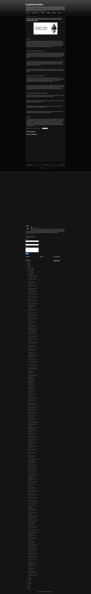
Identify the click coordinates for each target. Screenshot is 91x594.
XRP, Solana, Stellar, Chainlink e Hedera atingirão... (31, 381)
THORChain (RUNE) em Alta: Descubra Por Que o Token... (32, 491)
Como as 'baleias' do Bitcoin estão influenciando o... (32, 530)
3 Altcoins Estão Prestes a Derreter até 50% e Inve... (32, 519)
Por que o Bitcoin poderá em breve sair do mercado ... (32, 398)
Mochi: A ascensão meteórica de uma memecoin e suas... (32, 450)
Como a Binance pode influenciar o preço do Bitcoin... (31, 400)
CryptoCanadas (34, 4)
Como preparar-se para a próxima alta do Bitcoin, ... (32, 468)
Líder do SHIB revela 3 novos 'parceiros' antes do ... (32, 533)
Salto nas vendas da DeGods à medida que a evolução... (32, 513)
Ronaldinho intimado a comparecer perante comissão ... (31, 440)
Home (28, 12)
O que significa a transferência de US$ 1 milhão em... (31, 479)
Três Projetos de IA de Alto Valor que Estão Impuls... (32, 291)
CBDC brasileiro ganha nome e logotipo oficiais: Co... (32, 563)
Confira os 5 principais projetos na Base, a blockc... (31, 524)
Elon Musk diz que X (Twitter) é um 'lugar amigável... (32, 422)
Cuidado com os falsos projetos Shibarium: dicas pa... (32, 404)
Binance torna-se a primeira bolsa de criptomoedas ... (32, 557)
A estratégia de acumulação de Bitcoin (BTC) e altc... (32, 428)
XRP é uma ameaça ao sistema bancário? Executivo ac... (31, 282)
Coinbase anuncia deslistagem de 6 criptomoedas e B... (31, 378)
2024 (28, 265)
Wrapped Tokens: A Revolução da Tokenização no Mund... (32, 339)
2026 (28, 262)
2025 (28, 264)
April (28, 582)
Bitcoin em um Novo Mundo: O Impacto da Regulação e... (32, 285)
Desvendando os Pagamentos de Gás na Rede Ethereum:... (32, 353)
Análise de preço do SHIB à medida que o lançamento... (32, 506)
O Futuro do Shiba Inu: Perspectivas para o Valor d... (32, 294)
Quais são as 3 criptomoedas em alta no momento (32, 482)
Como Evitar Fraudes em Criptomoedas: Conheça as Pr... (32, 572)
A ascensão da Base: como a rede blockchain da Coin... (32, 465)
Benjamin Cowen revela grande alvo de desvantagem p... (31, 415)
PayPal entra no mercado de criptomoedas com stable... (32, 575)
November (30, 269)
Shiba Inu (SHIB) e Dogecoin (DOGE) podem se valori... (32, 375)
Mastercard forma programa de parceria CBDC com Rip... (32, 425)
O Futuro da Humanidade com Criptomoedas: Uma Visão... (32, 470)
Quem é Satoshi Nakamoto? (32, 317)
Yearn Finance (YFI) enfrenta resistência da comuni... (32, 304)
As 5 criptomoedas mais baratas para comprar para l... (32, 362)
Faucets (42, 12)
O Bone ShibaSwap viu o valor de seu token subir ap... (32, 279)
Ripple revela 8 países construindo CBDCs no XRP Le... (31, 488)
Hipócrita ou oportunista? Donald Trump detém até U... (32, 495)
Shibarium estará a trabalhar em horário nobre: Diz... (32, 359)
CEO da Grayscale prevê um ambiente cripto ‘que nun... (32, 289)
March (29, 583)
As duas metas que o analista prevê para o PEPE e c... (32, 548)
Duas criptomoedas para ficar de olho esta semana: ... (32, 328)
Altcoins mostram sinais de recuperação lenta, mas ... (32, 437)
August (29, 274)
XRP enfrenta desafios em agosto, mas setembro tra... (32, 333)
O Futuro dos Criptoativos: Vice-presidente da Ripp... (32, 331)
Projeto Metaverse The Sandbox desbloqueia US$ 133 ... (32, 510)
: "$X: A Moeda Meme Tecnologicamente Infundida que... (31, 569)
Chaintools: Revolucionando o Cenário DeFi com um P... (32, 343)
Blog (59, 12)
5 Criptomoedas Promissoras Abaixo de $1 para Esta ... (32, 474)
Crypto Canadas (35, 227)
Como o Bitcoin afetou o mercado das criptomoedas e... (31, 484)
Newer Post (29, 164)
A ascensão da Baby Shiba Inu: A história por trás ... (32, 413)
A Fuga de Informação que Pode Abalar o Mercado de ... (32, 365)
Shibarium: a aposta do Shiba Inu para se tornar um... (32, 337)
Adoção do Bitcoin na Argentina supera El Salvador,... (31, 306)
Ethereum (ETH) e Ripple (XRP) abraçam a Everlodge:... (31, 395)
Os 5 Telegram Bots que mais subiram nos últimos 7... (32, 501)
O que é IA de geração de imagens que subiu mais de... (32, 554)
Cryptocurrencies (35, 12)
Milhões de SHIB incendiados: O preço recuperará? (31, 372)
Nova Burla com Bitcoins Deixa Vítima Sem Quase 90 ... (32, 310)
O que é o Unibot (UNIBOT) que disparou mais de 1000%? (32, 550)
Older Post (62, 164)
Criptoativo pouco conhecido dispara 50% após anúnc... (32, 516)
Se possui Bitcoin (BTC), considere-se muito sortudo (31, 434)
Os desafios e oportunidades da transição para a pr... (32, 460)
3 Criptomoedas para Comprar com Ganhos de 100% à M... (32, 430)
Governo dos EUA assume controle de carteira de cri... (32, 297)
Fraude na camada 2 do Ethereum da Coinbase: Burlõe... (32, 410)
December (30, 268)
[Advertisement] (34, 180)
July (28, 577)
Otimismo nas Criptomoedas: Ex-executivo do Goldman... (32, 319)
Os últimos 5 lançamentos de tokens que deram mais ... (32, 504)
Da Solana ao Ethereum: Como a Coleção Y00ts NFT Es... (31, 539)
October (29, 271)
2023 (28, 267)
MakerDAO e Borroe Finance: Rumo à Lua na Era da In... (32, 535)
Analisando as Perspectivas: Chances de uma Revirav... (32, 315)
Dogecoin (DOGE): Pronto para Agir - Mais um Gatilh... (31, 323)
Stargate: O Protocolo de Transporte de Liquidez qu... (31, 301)
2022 (28, 585)
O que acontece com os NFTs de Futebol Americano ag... (31, 456)
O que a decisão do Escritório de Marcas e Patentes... (32, 407)
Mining (48, 12)
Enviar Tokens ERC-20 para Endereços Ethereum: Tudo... (32, 356)
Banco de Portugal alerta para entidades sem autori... (31, 453)
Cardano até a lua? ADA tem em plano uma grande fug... (32, 498)
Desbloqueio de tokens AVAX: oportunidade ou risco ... (31, 462)
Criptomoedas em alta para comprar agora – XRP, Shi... (32, 565)
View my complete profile (30, 234)
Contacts (54, 12)
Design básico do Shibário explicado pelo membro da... (31, 369)
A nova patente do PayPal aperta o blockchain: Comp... (31, 443)
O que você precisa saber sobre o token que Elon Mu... (31, 527)
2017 (28, 588)
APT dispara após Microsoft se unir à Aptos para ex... (32, 545)
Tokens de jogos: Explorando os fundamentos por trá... (32, 521)
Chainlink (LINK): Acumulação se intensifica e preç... (32, 559)
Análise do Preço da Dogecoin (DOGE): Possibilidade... (31, 542)
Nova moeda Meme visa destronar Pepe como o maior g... (31, 346)
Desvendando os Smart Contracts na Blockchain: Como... (32, 349)
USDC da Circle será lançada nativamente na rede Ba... (32, 276)
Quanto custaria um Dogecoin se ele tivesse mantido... (32, 391)
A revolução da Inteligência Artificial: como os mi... (32, 476)
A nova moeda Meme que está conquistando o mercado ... (31, 446)
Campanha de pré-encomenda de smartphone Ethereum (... (32, 388)
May (28, 580)
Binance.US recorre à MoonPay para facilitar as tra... (32, 419)
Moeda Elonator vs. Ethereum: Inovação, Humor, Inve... (31, 385)
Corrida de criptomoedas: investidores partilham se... (32, 326)
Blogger (51, 591)
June (29, 579)
